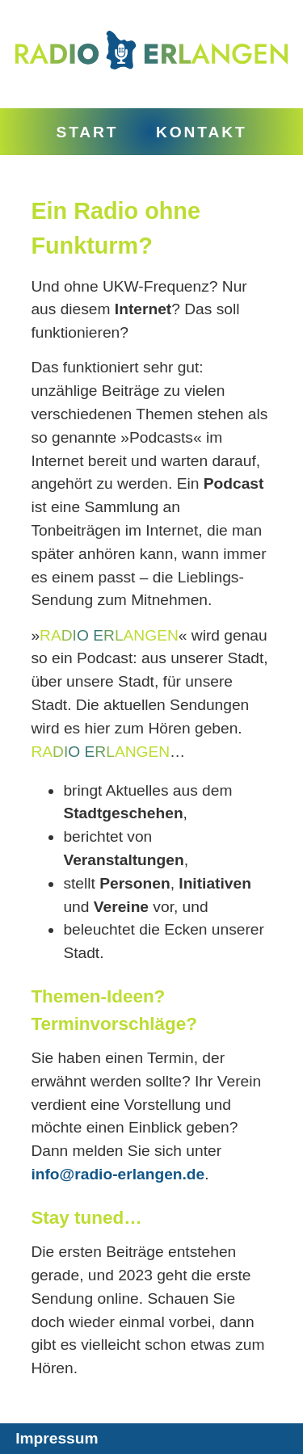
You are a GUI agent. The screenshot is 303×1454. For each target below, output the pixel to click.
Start (87, 132)
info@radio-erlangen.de (117, 1174)
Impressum (56, 1438)
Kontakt (201, 132)
